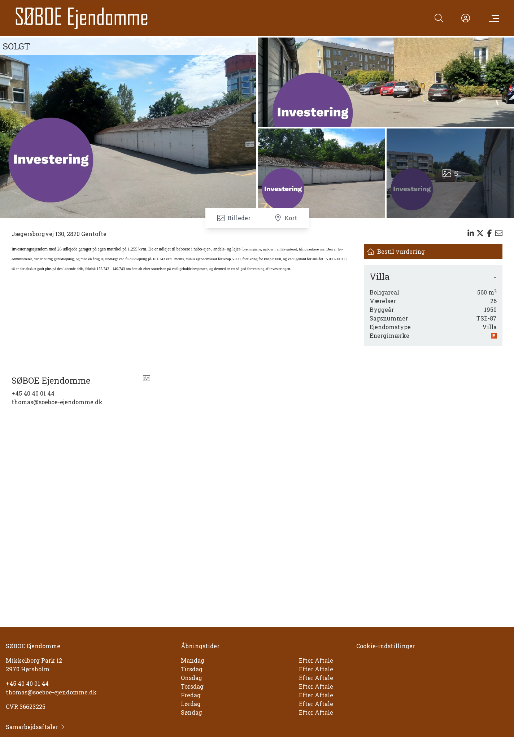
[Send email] (498, 233)
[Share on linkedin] (470, 233)
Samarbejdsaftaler (35, 727)
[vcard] (146, 380)
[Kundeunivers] (465, 18)
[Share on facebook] (489, 233)
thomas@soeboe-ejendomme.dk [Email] (57, 402)
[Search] (439, 18)
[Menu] (492, 18)
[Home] (81, 18)
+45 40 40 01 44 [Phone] (33, 393)
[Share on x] (480, 233)
